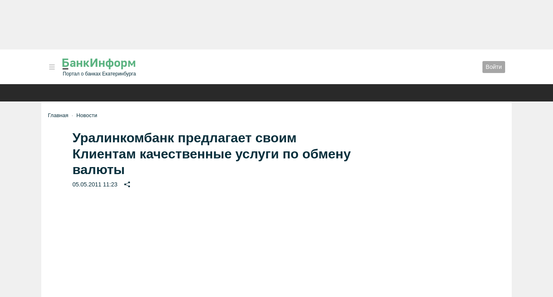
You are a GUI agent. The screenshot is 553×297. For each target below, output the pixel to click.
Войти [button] (494, 67)
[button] (52, 67)
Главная (58, 115)
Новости (86, 115)
